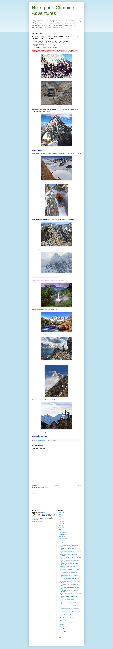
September (62, 538)
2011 (60, 637)
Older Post (78, 485)
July (61, 542)
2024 (60, 512)
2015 (60, 529)
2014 (60, 531)
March (61, 628)
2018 (60, 523)
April (61, 626)
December (62, 532)
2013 (60, 634)
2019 (60, 521)
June (61, 543)
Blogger (62, 642)
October (62, 536)
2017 (60, 525)
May (61, 624)
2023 (60, 514)
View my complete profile (37, 521)
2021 (60, 518)
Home (56, 485)
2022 (60, 516)
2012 (60, 636)
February (62, 630)
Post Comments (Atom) (43, 487)
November (62, 534)
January (62, 631)
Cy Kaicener (42, 512)
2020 (60, 519)
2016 (60, 527)
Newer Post (34, 485)
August (62, 540)
